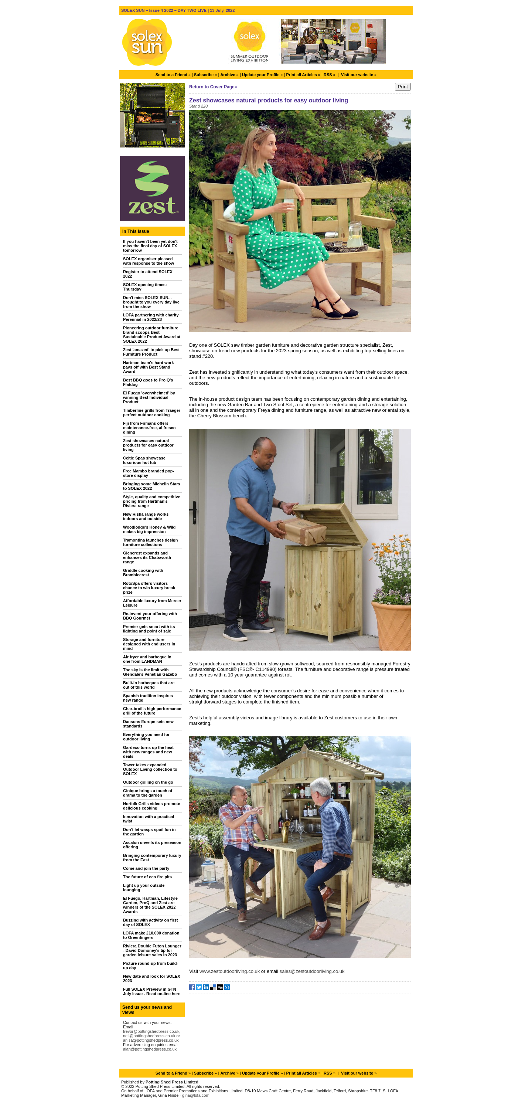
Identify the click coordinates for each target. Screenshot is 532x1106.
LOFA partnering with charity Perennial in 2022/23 (151, 317)
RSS (328, 74)
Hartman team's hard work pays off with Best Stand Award (148, 367)
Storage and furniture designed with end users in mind (149, 644)
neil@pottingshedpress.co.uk (149, 1036)
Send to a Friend (171, 74)
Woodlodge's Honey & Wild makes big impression (149, 529)
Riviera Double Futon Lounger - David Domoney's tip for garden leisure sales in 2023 (152, 950)
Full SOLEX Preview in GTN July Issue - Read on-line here (151, 991)
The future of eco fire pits (147, 877)
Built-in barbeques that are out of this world (148, 685)
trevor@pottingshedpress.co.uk (151, 1031)
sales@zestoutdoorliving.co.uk (312, 971)
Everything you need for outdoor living (146, 736)
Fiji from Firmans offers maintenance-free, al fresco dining (149, 427)
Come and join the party (146, 868)
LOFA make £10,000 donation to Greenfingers (151, 935)
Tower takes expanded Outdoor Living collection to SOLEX (150, 769)
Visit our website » (358, 74)
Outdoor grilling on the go (148, 782)
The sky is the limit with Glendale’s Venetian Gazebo (150, 672)
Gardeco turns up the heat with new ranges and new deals (148, 752)
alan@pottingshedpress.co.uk (150, 1049)
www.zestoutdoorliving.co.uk (230, 971)
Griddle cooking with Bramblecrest (143, 572)
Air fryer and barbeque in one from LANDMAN (147, 659)
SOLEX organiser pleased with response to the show (148, 261)
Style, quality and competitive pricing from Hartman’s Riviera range (151, 501)
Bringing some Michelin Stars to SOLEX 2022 (151, 486)
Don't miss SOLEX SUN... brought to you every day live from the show (151, 302)
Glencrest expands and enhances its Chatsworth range (147, 557)
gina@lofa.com (195, 1095)
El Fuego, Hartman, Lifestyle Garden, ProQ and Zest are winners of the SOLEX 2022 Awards (150, 905)
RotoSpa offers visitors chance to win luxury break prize (149, 587)
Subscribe (204, 74)
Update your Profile (260, 74)
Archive (227, 74)
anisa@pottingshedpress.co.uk (151, 1040)
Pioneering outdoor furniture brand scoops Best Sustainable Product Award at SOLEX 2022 (151, 334)
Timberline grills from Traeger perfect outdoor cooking (151, 412)
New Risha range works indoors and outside (146, 516)
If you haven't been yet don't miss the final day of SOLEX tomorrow (150, 245)
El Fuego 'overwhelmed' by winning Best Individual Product (149, 397)
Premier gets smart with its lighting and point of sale (149, 628)
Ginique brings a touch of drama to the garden (147, 792)
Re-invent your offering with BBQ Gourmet (150, 615)
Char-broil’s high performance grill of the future (152, 710)
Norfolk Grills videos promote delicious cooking (151, 805)
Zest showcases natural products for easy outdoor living (148, 445)
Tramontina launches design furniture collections (150, 542)
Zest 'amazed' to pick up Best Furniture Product (151, 351)
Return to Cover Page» (213, 86)
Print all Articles (301, 74)
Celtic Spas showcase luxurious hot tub (144, 460)
